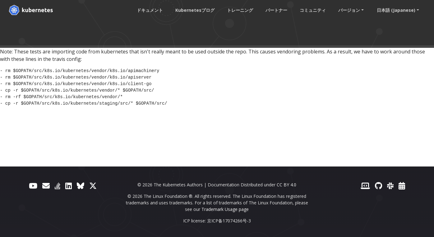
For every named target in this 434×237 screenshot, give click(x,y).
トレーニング (240, 10)
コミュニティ (313, 10)
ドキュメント (150, 10)
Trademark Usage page (225, 209)
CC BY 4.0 (286, 185)
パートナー (276, 10)
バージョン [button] (349, 10)
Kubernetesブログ (195, 10)
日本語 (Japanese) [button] (396, 10)
